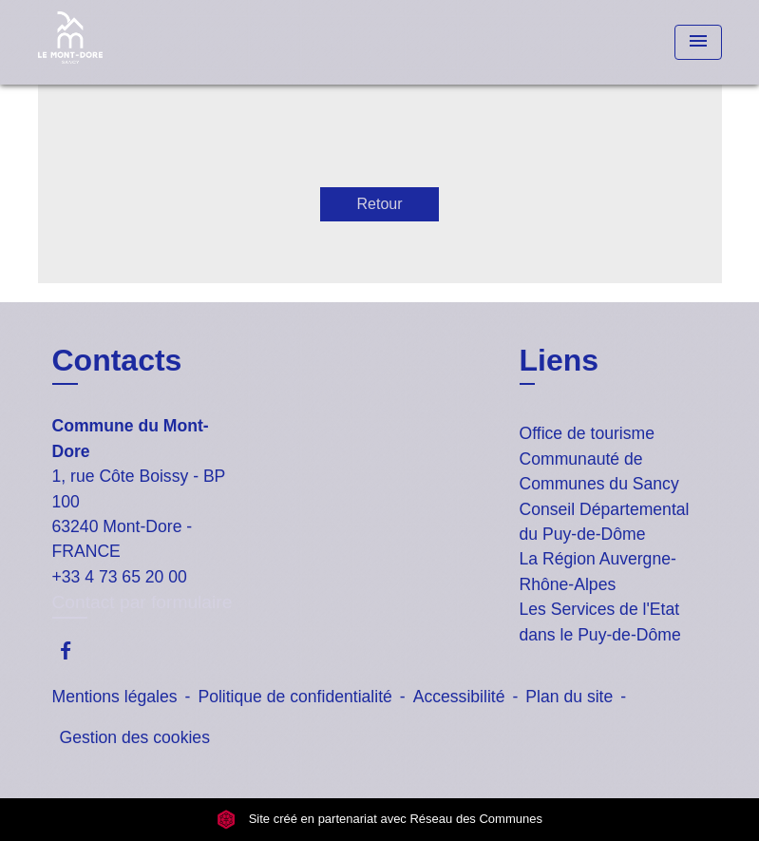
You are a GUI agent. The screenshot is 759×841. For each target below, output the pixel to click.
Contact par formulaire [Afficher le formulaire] (142, 602)
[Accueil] (156, 42)
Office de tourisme (587, 433)
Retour (379, 204)
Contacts (117, 360)
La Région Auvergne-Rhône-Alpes (598, 571)
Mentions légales (115, 696)
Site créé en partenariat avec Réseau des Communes (379, 819)
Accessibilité (459, 696)
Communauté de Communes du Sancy (599, 471)
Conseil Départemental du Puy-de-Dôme (605, 522)
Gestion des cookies (135, 737)
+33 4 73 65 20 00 (119, 576)
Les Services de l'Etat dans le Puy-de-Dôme (600, 621)
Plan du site (569, 696)
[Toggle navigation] (698, 42)
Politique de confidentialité (294, 696)
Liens (559, 360)
